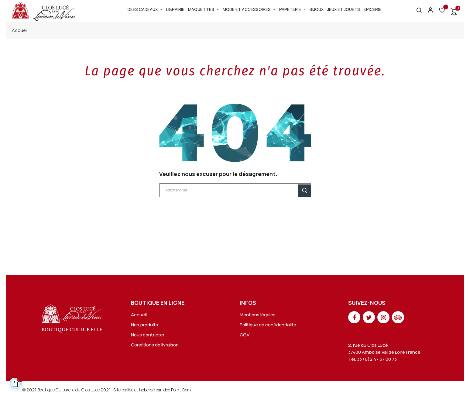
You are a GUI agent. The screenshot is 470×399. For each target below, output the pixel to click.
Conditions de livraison (155, 345)
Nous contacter (147, 335)
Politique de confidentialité (268, 325)
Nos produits (144, 325)
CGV (244, 335)
